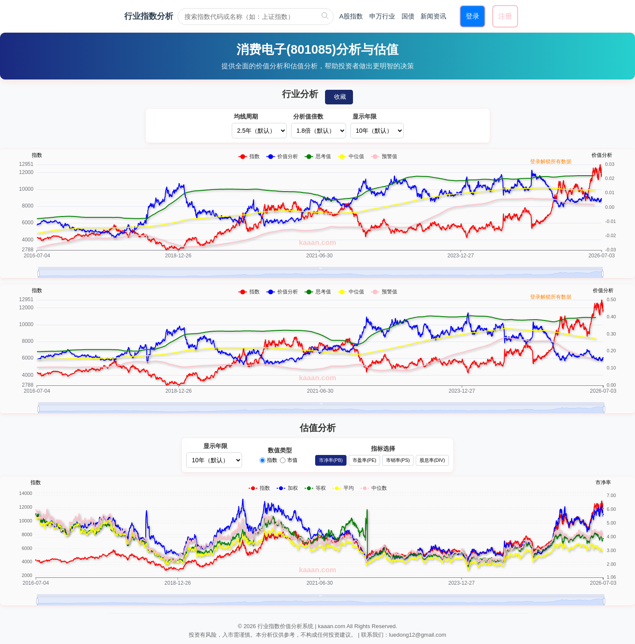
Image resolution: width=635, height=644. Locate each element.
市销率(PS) (398, 460)
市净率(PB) (331, 460)
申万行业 (382, 16)
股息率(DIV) (432, 460)
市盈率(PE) (364, 460)
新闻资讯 (433, 16)
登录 (472, 16)
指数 (268, 460)
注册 (505, 16)
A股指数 (351, 16)
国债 (408, 16)
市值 (289, 460)
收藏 (340, 96)
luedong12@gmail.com (417, 635)
